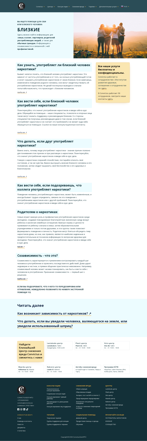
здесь (103, 88)
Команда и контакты (24, 421)
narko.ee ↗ (22, 92)
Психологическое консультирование (53, 389)
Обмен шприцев (81, 389)
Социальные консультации (56, 394)
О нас (19, 418)
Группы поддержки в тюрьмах (57, 424)
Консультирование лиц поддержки (59, 406)
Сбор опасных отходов (83, 392)
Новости (20, 424)
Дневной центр (81, 418)
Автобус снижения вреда (114, 405)
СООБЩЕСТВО (110, 424)
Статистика (21, 431)
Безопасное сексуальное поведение (84, 402)
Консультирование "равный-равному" (57, 397)
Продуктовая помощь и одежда (87, 421)
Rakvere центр (110, 402)
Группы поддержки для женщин (58, 421)
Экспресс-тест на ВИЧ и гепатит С (88, 395)
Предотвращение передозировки (87, 398)
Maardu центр (110, 398)
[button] (40, 6)
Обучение (79, 424)
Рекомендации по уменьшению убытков (57, 402)
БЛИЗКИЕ (108, 421)
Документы (21, 427)
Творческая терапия (54, 418)
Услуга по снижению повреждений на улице (88, 407)
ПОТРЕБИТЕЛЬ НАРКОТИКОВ (115, 418)
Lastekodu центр (111, 389)
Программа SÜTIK (111, 408)
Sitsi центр (109, 395)
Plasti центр (109, 392)
